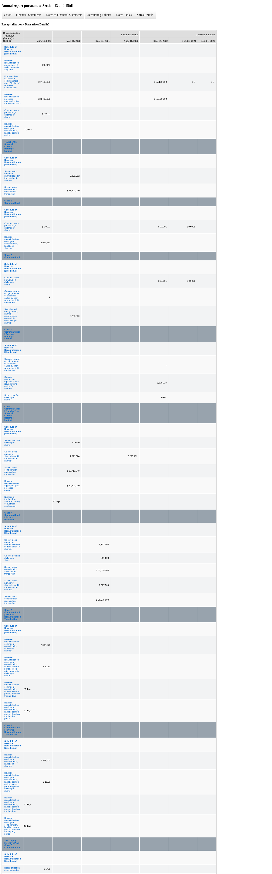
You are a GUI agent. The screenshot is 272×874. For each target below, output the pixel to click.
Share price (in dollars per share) (11, 397)
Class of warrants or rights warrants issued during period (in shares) (11, 383)
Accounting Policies (99, 14)
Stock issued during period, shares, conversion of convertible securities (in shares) (11, 316)
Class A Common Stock (12, 256)
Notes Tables (124, 14)
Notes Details (144, 14)
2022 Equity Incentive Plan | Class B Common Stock (12, 844)
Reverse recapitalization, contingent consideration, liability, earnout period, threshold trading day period (12, 711)
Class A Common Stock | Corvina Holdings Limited (12, 334)
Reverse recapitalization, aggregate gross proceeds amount (12, 485)
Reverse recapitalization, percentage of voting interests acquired (11, 65)
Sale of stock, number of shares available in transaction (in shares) (12, 544)
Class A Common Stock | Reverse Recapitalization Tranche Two (12, 729)
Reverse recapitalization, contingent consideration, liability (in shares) (11, 242)
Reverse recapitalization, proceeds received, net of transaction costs (12, 99)
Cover (7, 14)
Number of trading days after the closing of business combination (12, 501)
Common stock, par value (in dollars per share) (11, 113)
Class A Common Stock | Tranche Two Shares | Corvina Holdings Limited (12, 413)
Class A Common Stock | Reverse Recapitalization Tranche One (12, 614)
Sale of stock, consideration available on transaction (10, 570)
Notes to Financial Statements (64, 14)
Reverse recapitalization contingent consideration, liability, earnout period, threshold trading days (12, 689)
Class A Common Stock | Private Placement (12, 516)
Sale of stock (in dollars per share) (12, 442)
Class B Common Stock (12, 202)
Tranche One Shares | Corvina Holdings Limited (11, 146)
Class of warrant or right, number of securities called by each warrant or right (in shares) (12, 297)
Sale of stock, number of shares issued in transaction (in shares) (12, 175)
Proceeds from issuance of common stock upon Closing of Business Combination (11, 82)
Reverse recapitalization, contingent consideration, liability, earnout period (11, 129)
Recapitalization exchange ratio (12, 869)
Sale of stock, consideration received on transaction (10, 190)
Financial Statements (28, 14)
